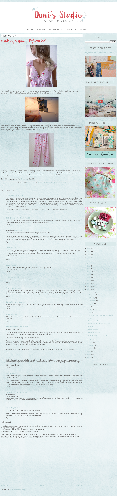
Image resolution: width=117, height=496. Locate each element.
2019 (88, 266)
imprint (84, 29)
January (91, 348)
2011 (88, 289)
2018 (88, 269)
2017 (88, 272)
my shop (45, 173)
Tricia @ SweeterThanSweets (15, 218)
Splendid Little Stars (12, 392)
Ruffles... (91, 327)
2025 (88, 251)
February (91, 345)
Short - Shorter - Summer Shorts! (99, 324)
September (92, 301)
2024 (88, 254)
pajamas (41, 183)
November (92, 295)
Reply (8, 212)
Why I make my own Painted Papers (98, 53)
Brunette (24, 179)
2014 (88, 280)
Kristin (8, 408)
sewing (64, 183)
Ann (7, 314)
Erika (8, 373)
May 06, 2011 (13, 357)
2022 (88, 257)
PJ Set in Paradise (94, 332)
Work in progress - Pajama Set (98, 335)
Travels (71, 29)
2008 (88, 357)
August (91, 303)
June (90, 309)
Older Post (79, 485)
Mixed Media (56, 29)
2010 (88, 351)
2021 (88, 260)
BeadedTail (9, 302)
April (90, 339)
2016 (88, 275)
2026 (88, 248)
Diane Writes (10, 195)
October (91, 298)
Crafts (41, 29)
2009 (88, 354)
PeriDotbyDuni (53, 183)
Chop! (90, 318)
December (92, 292)
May (90, 312)
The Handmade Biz (12, 327)
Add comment (6, 422)
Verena (8, 248)
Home (30, 29)
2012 (88, 286)
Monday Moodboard (94, 321)
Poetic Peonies (93, 330)
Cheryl (8, 277)
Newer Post (4, 485)
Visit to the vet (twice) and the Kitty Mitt (101, 315)
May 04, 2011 (23, 327)
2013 (88, 283)
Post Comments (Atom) (17, 490)
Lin (7, 357)
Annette (8, 288)
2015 (88, 278)
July (90, 306)
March (91, 342)
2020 (88, 263)
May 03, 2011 (19, 195)
